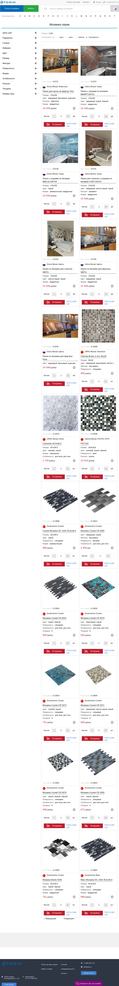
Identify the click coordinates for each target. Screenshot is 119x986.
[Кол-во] (61, 116)
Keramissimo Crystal (53, 526)
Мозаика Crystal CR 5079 (92, 618)
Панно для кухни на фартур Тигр (58, 91)
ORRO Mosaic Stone (53, 439)
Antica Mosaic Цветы (53, 264)
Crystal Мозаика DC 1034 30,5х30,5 (59, 531)
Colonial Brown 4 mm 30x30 (93, 356)
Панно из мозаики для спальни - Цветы (58, 270)
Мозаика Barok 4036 (52, 880)
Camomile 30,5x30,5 (52, 443)
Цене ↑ (61, 37)
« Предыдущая (50, 918)
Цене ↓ (70, 37)
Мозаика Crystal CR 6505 (92, 531)
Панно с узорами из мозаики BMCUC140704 (56, 180)
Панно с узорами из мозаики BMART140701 (94, 92)
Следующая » (69, 918)
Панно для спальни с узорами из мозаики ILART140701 (96, 180)
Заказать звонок (89, 973)
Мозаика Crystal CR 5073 (54, 705)
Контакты (86, 2)
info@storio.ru (88, 967)
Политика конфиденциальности (67, 967)
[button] (88, 983)
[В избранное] (74, 108)
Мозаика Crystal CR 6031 (54, 618)
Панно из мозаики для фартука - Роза (58, 357)
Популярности (92, 37)
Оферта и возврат (46, 969)
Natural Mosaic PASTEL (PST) (95, 439)
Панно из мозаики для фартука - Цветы (96, 270)
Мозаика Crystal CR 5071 (92, 705)
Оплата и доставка (73, 2)
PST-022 (85, 443)
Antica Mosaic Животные (55, 87)
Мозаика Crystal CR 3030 (92, 792)
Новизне (79, 37)
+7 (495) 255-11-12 (111, 2)
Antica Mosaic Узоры (91, 87)
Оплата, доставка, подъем (49, 964)
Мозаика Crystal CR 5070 (54, 792)
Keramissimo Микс (90, 875)
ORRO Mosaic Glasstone (93, 352)
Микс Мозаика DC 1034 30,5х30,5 (96, 880)
